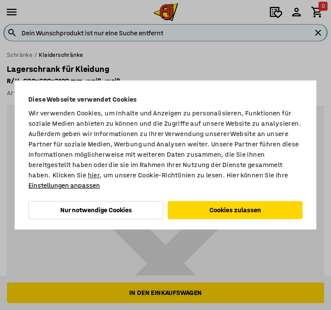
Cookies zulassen (235, 210)
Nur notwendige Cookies (96, 210)
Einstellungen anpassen (64, 185)
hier (94, 175)
